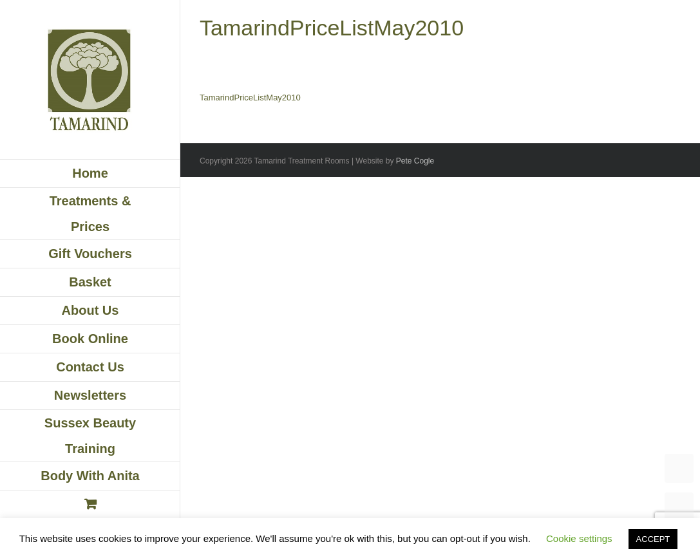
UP (679, 506)
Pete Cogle (415, 160)
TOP (679, 468)
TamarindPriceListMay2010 (250, 97)
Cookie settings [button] (579, 538)
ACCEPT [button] (653, 539)
